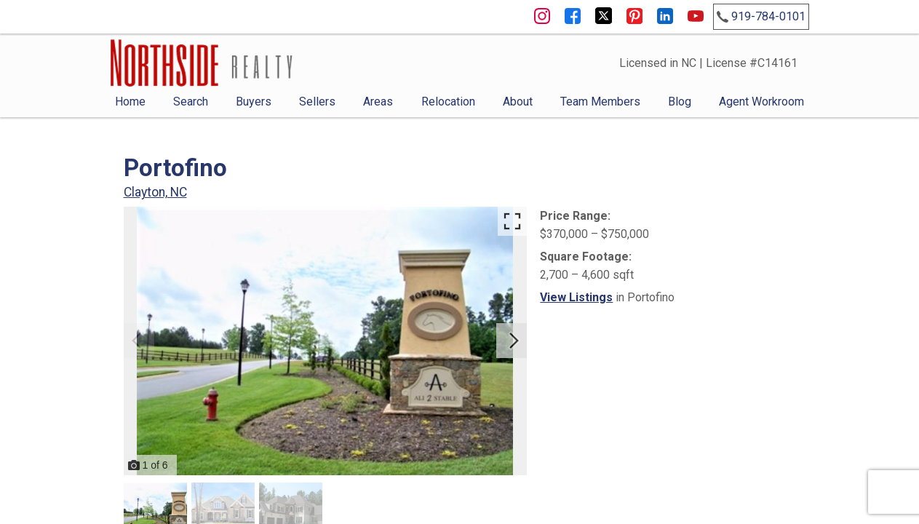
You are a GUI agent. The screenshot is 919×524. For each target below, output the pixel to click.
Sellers (317, 101)
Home (130, 101)
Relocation (448, 101)
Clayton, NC (155, 192)
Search (190, 101)
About (518, 101)
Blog (679, 101)
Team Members (600, 101)
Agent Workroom (761, 101)
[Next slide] (513, 340)
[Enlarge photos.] (512, 221)
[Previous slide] (136, 340)
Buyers (253, 101)
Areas (378, 101)
